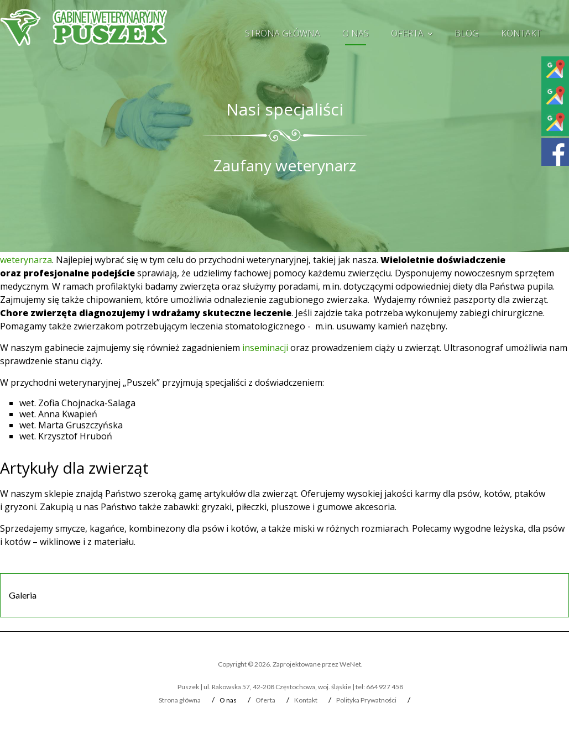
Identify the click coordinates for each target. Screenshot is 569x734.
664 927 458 (384, 687)
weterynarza (26, 260)
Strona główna (282, 33)
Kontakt (521, 33)
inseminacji (265, 348)
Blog (467, 33)
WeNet (350, 664)
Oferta (407, 33)
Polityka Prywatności (366, 700)
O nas (355, 33)
